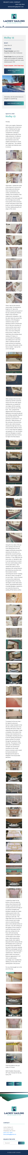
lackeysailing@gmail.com (16, 6)
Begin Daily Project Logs (14, 71)
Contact (17, 2)
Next (17, 1083)
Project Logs (8, 2)
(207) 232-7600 (20, 4)
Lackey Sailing (16, 1152)
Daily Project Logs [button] (13, 103)
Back (10, 1083)
